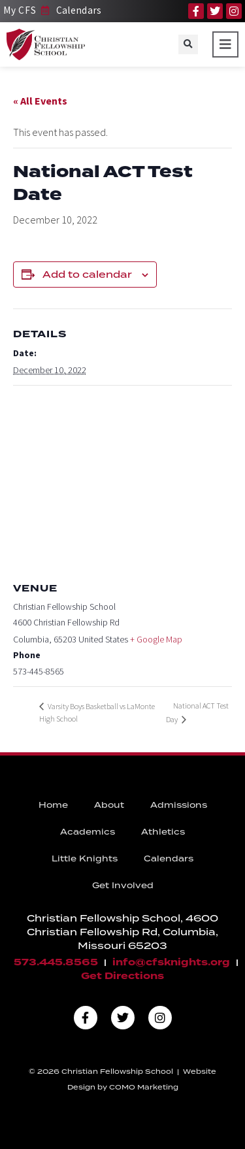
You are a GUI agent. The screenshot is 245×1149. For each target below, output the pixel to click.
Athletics (163, 831)
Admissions (178, 804)
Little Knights (85, 858)
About (109, 804)
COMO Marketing (143, 1086)
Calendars (168, 858)
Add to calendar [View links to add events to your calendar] (87, 274)
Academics (87, 831)
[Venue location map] (122, 480)
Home (53, 804)
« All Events (40, 100)
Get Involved (123, 885)
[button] (188, 44)
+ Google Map (156, 639)
